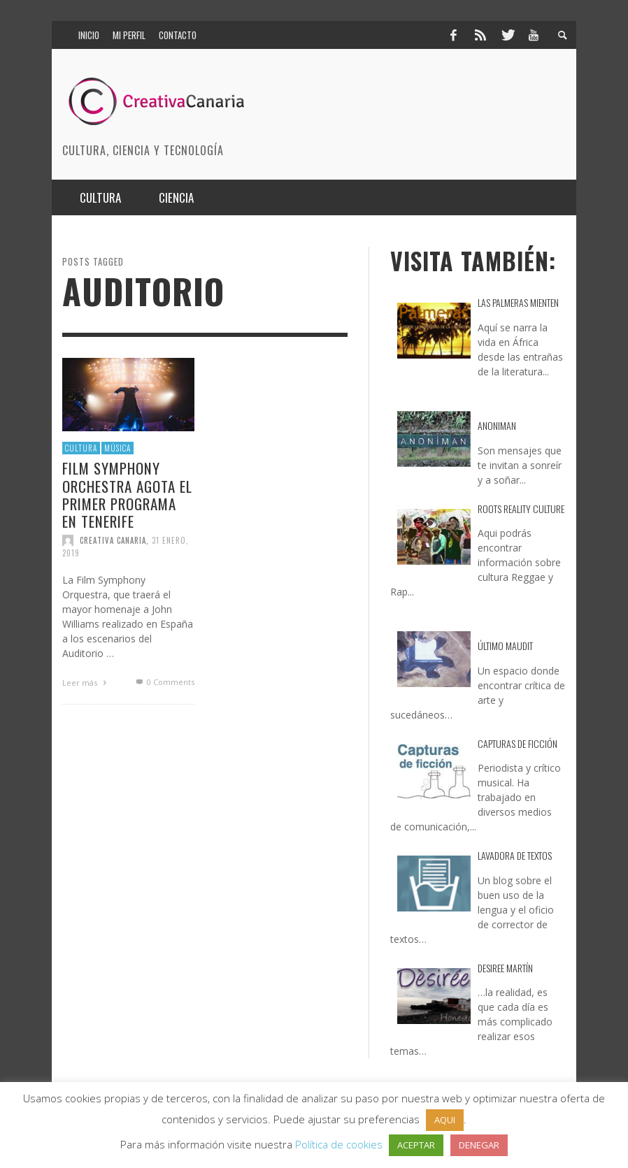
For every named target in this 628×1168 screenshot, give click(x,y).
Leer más (86, 682)
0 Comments (164, 682)
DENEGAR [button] (479, 1145)
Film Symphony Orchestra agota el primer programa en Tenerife (127, 494)
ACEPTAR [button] (416, 1145)
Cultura (81, 448)
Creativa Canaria (113, 540)
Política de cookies (339, 1144)
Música (117, 448)
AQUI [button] (444, 1119)
